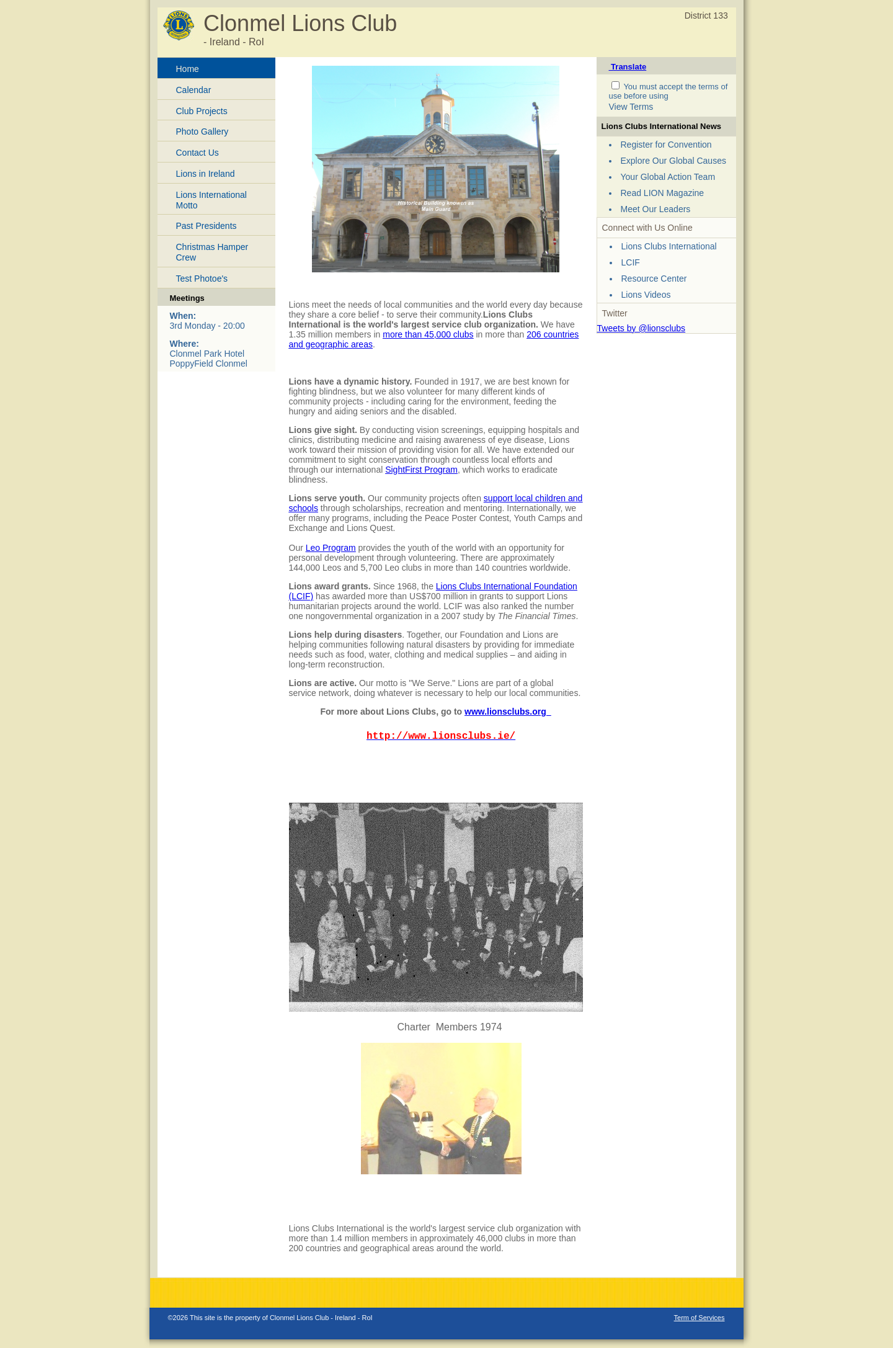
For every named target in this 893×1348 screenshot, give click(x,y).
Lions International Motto (211, 200)
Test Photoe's (202, 278)
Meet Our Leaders (656, 209)
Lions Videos (646, 295)
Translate (628, 66)
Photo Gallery (202, 131)
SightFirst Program (421, 470)
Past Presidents (206, 226)
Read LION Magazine (662, 193)
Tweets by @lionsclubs (641, 328)
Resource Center (654, 278)
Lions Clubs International (669, 246)
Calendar (193, 90)
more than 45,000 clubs (428, 334)
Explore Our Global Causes (673, 161)
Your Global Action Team (668, 177)
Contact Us (197, 153)
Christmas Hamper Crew (212, 252)
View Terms (631, 107)
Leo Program (331, 548)
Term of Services (699, 1317)
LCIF (630, 262)
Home (187, 69)
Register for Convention (666, 145)
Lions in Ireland (205, 174)
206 (534, 334)
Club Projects (202, 111)
